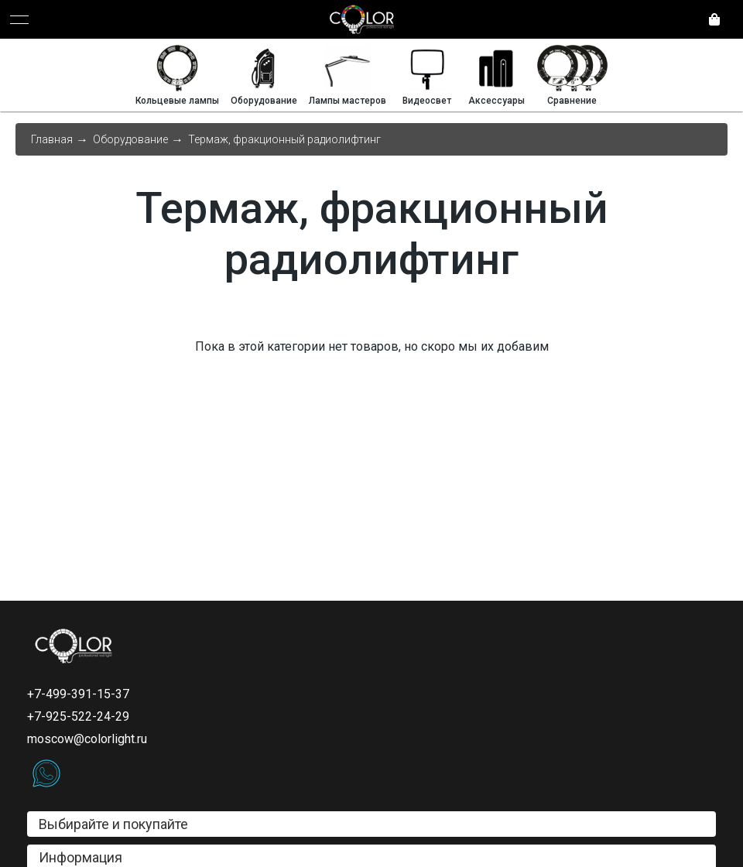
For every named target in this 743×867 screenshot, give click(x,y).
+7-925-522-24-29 (78, 716)
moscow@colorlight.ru (87, 739)
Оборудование (130, 139)
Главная (52, 139)
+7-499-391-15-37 (78, 694)
